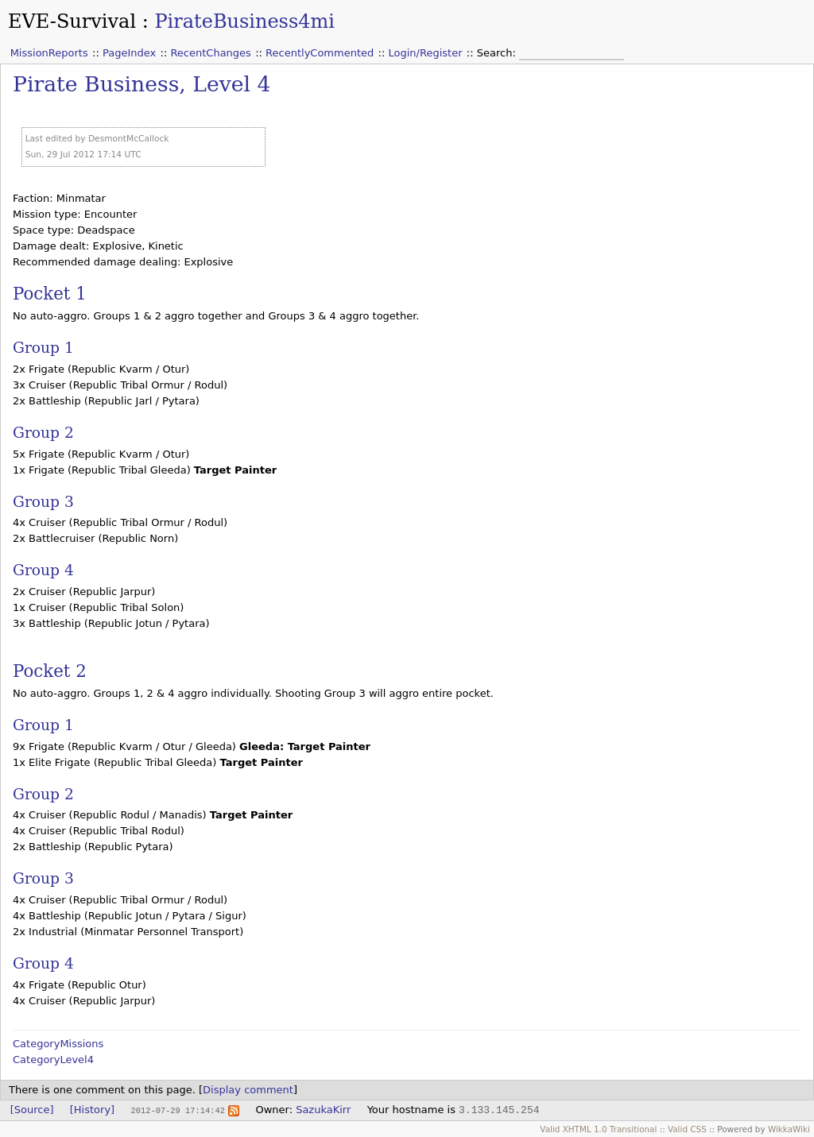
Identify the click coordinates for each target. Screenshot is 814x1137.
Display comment (248, 1090)
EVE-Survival (72, 21)
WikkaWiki (789, 1129)
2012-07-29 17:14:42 (177, 1110)
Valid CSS (687, 1129)
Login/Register (426, 53)
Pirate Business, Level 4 (142, 84)
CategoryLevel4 (53, 1059)
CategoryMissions (58, 1044)
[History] (92, 1110)
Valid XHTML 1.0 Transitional (598, 1129)
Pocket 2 (50, 671)
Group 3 (43, 501)
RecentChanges (210, 53)
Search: (498, 53)
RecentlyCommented (320, 53)
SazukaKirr (323, 1110)
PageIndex (129, 53)
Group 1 (43, 347)
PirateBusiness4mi (244, 21)
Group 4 (43, 570)
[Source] (32, 1110)
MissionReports (49, 53)
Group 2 (43, 432)
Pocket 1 (50, 294)
